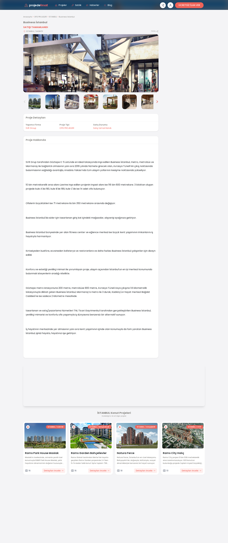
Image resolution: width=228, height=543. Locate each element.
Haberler (92, 5)
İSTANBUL (53, 17)
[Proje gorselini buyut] (90, 63)
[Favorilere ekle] (28, 427)
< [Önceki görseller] (24, 102)
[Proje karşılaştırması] (163, 5)
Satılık (76, 5)
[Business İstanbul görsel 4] (72, 102)
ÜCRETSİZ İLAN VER (189, 5)
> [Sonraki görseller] (157, 102)
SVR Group (31, 128)
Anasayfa (27, 17)
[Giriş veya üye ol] (170, 5)
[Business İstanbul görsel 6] (110, 102)
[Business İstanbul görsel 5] (91, 102)
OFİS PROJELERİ (40, 17)
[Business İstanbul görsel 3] (52, 102)
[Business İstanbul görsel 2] (33, 102)
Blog (108, 5)
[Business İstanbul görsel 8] (148, 102)
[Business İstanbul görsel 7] (129, 102)
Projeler (61, 5)
